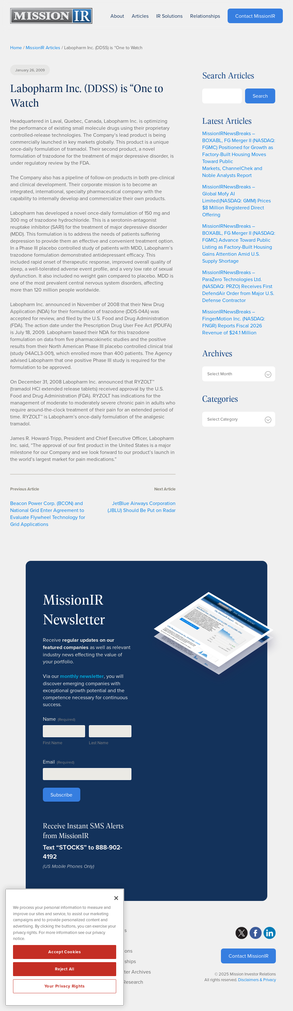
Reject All (64, 969)
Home (16, 47)
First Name (52, 742)
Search (260, 95)
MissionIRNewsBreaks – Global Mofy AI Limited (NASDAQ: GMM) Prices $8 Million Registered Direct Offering (236, 200)
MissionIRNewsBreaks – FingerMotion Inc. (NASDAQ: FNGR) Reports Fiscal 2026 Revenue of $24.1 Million (233, 322)
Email (58, 761)
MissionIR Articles (43, 47)
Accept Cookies (64, 952)
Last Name (98, 742)
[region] (64, 947)
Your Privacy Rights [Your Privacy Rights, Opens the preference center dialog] (64, 986)
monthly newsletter (82, 676)
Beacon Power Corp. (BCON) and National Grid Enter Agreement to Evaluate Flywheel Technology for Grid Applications (47, 514)
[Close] (116, 898)
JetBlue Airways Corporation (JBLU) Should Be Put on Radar (142, 507)
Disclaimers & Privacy (257, 979)
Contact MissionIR (249, 955)
